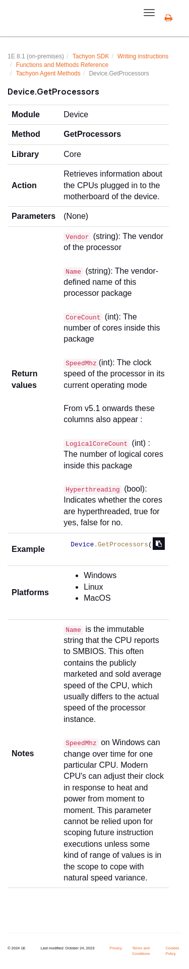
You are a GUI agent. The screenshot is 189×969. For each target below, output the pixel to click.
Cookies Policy (172, 951)
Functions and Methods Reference (62, 64)
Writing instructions (142, 56)
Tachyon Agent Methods (48, 73)
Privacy (115, 948)
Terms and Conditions (141, 951)
